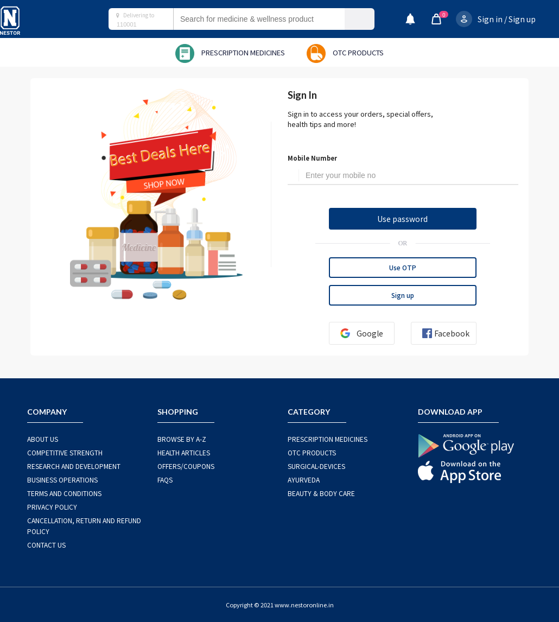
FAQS (165, 479)
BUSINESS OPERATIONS (62, 479)
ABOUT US (42, 438)
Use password (402, 218)
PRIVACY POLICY (52, 506)
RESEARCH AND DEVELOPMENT (73, 466)
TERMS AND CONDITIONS (64, 493)
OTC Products (312, 452)
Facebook (441, 333)
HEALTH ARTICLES (183, 452)
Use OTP (402, 267)
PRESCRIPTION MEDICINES (327, 438)
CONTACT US (46, 544)
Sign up (522, 19)
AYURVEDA (304, 479)
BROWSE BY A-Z (181, 438)
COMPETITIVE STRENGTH (65, 452)
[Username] (408, 176)
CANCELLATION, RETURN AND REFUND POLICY (84, 526)
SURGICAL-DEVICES (316, 466)
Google (357, 333)
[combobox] (270, 19)
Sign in (490, 19)
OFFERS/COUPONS (185, 466)
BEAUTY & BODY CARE (321, 493)
